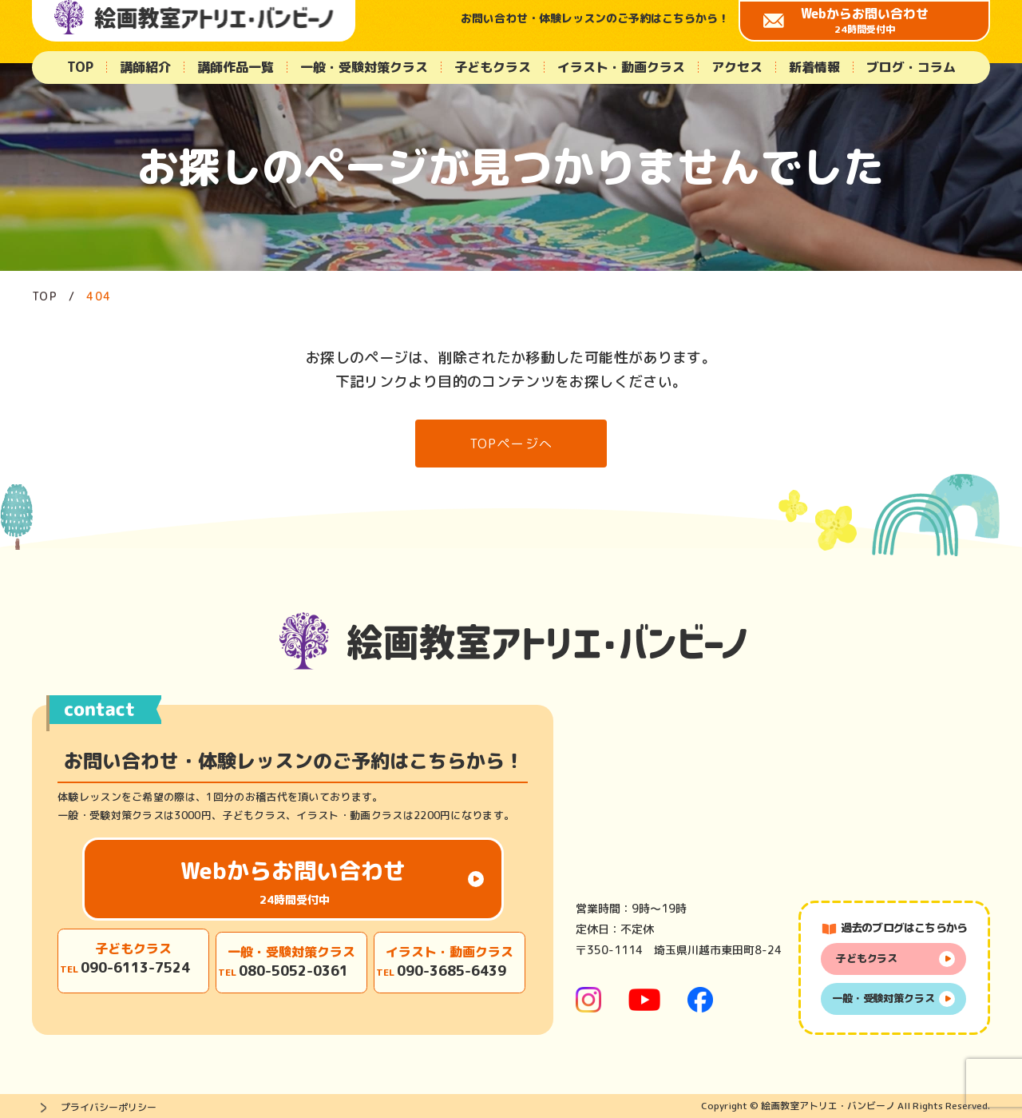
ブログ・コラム (911, 67)
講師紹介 (145, 67)
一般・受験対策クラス (364, 67)
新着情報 (814, 67)
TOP (80, 67)
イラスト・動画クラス (621, 67)
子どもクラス (492, 67)
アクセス (737, 67)
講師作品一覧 (235, 67)
